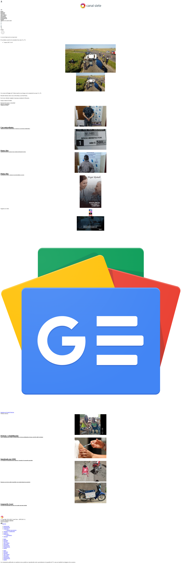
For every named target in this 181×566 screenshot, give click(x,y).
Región (2, 19)
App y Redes (4, 15)
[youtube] (90, 215)
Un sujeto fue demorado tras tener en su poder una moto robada (14, 505)
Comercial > (6, 528)
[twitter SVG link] (90, 25)
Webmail (5, 536)
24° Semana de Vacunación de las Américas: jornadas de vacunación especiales (17, 460)
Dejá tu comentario (5, 104)
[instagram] (90, 212)
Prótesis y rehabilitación (9, 436)
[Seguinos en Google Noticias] (91, 411)
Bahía (2, 11)
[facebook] (90, 210)
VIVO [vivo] (2, 29)
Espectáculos (4, 17)
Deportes (3, 13)
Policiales (3, 12)
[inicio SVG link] (90, 517)
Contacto (5, 532)
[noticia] (90, 116)
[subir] (3, 34)
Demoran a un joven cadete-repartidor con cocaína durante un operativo (15, 482)
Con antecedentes (7, 127)
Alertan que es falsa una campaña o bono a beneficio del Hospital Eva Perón (13, 151)
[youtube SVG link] (90, 26)
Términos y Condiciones (9, 531)
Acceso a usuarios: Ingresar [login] (7, 520)
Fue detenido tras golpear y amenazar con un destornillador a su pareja (12, 174)
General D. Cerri (7, 504)
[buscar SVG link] (90, 28)
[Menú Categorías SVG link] (90, 10)
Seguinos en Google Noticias (7, 412)
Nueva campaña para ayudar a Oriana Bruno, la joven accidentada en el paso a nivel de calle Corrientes (22, 437)
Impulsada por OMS (8, 459)
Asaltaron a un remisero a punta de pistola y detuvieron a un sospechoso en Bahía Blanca (15, 128)
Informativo (9, 535)
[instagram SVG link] (90, 23)
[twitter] (90, 213)
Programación (4, 18)
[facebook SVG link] (90, 22)
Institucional (6, 526)
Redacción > (6, 534)
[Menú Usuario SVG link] (90, 2)
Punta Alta (5, 151)
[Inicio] (90, 6)
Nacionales (3, 16)
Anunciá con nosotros (11, 530)
